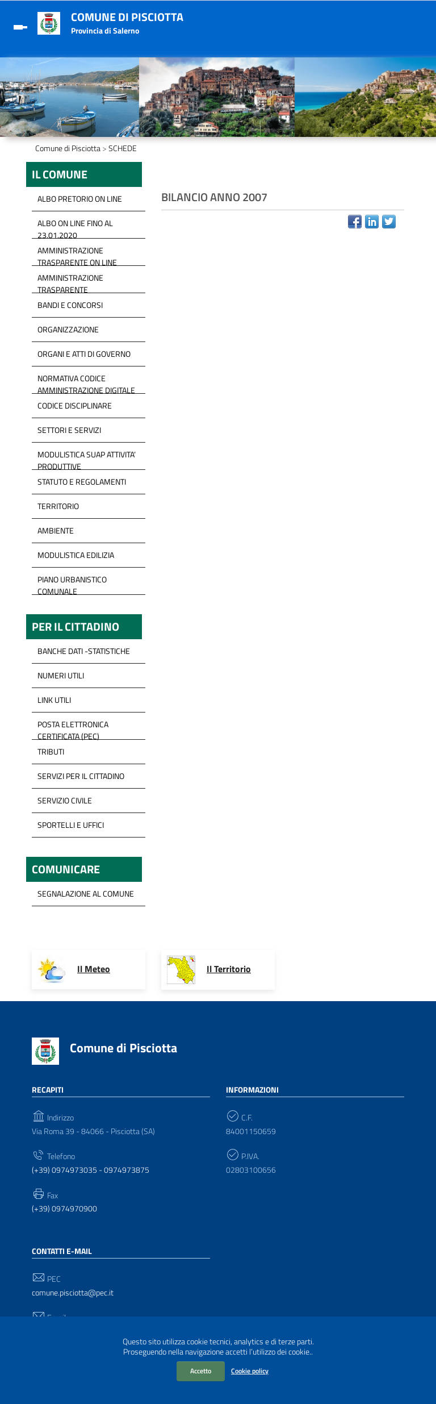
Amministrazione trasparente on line (77, 253)
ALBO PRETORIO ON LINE (79, 199)
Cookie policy (250, 1370)
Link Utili (54, 700)
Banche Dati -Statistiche (83, 651)
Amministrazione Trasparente (70, 281)
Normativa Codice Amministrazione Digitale (86, 381)
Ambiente (55, 530)
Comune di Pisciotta (127, 17)
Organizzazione (68, 329)
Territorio (58, 506)
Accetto (200, 1370)
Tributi (50, 751)
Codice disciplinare (74, 405)
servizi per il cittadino (80, 776)
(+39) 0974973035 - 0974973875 (90, 1170)
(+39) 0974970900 (64, 1209)
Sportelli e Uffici (70, 825)
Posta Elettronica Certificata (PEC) (72, 727)
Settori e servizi (69, 430)
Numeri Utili (60, 675)
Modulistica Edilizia (75, 555)
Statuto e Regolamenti (81, 482)
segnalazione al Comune (85, 893)
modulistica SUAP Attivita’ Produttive (86, 457)
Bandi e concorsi (70, 305)
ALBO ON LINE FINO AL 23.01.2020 (75, 226)
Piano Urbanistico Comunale (72, 582)
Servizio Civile (64, 800)
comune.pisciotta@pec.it (73, 1293)
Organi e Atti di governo (84, 354)
